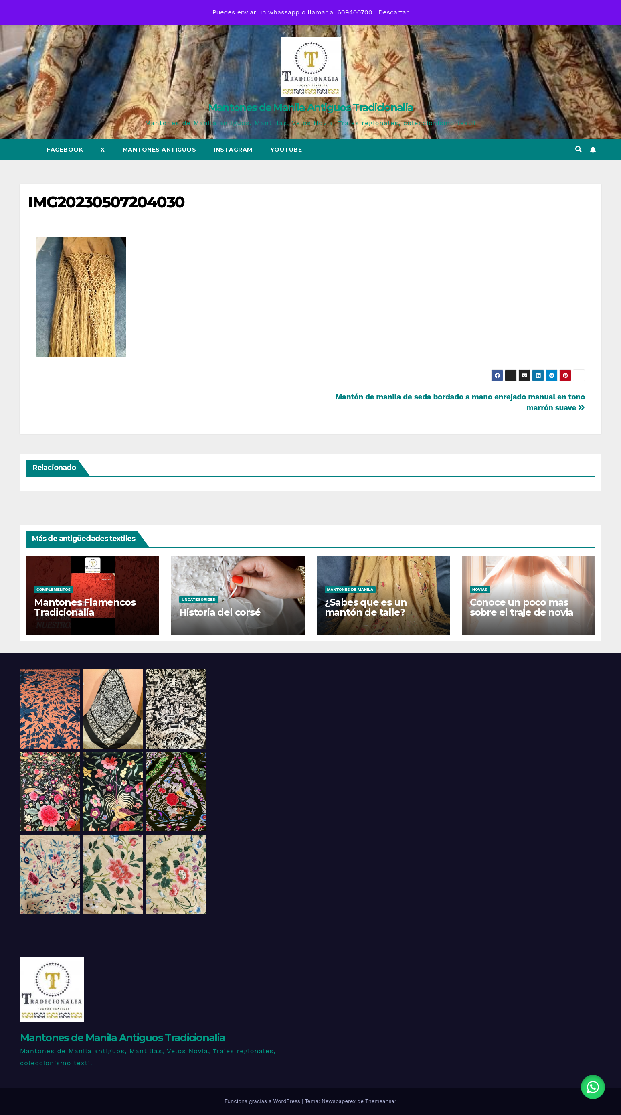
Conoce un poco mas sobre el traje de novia (521, 607)
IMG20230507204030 (106, 202)
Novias (479, 589)
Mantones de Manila (350, 589)
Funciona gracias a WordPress (263, 1101)
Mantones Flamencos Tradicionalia (84, 607)
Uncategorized (199, 599)
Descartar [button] (393, 12)
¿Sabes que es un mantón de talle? (366, 607)
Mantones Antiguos (159, 149)
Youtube (286, 149)
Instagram (233, 149)
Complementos (53, 589)
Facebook (65, 149)
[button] (578, 149)
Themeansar (380, 1101)
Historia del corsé (219, 612)
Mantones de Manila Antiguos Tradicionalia (310, 107)
